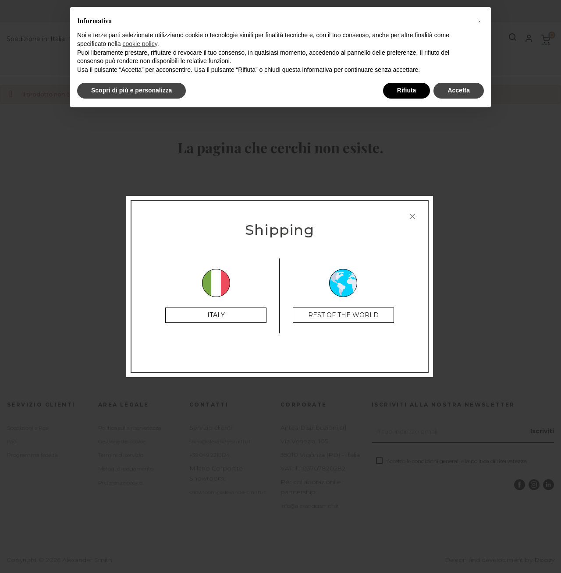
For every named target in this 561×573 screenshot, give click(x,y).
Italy (216, 315)
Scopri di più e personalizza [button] (131, 90)
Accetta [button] (458, 90)
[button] (479, 21)
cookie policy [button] (140, 43)
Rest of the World (343, 315)
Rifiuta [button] (406, 90)
